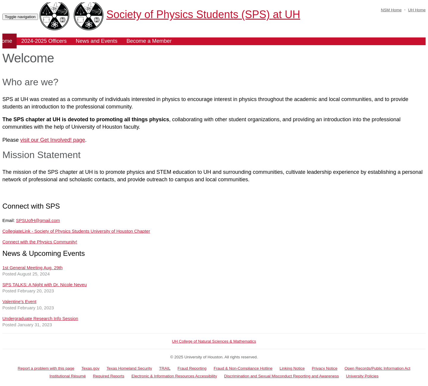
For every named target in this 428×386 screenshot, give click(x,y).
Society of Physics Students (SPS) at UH (187, 14)
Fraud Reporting (192, 368)
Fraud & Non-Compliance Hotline (243, 368)
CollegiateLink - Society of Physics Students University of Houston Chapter (76, 231)
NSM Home (391, 10)
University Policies (362, 376)
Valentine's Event (19, 301)
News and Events (96, 41)
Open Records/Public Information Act (377, 368)
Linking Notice (292, 368)
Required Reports (109, 376)
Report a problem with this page (46, 368)
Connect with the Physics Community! (39, 241)
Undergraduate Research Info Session (40, 318)
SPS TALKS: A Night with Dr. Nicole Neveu (44, 284)
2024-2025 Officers (44, 41)
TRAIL (164, 368)
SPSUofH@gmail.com (38, 220)
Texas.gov (90, 368)
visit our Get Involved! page (52, 140)
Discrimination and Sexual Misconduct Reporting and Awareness (281, 376)
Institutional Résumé (67, 376)
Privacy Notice (324, 368)
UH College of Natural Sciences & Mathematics (214, 341)
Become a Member (148, 41)
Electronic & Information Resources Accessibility (174, 376)
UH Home (417, 10)
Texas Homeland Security (129, 368)
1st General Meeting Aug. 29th (32, 267)
